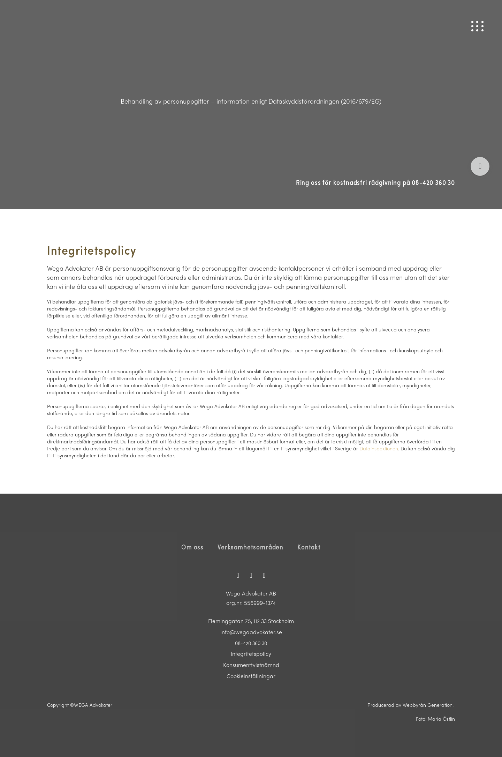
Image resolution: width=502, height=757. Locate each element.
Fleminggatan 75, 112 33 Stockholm (251, 621)
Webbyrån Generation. (429, 704)
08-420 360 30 (251, 642)
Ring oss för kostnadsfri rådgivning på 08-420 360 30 (375, 182)
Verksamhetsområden (250, 546)
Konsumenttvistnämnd (251, 665)
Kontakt (309, 546)
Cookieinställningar (251, 676)
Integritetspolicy (251, 654)
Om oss (192, 546)
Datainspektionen (378, 448)
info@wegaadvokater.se (251, 632)
